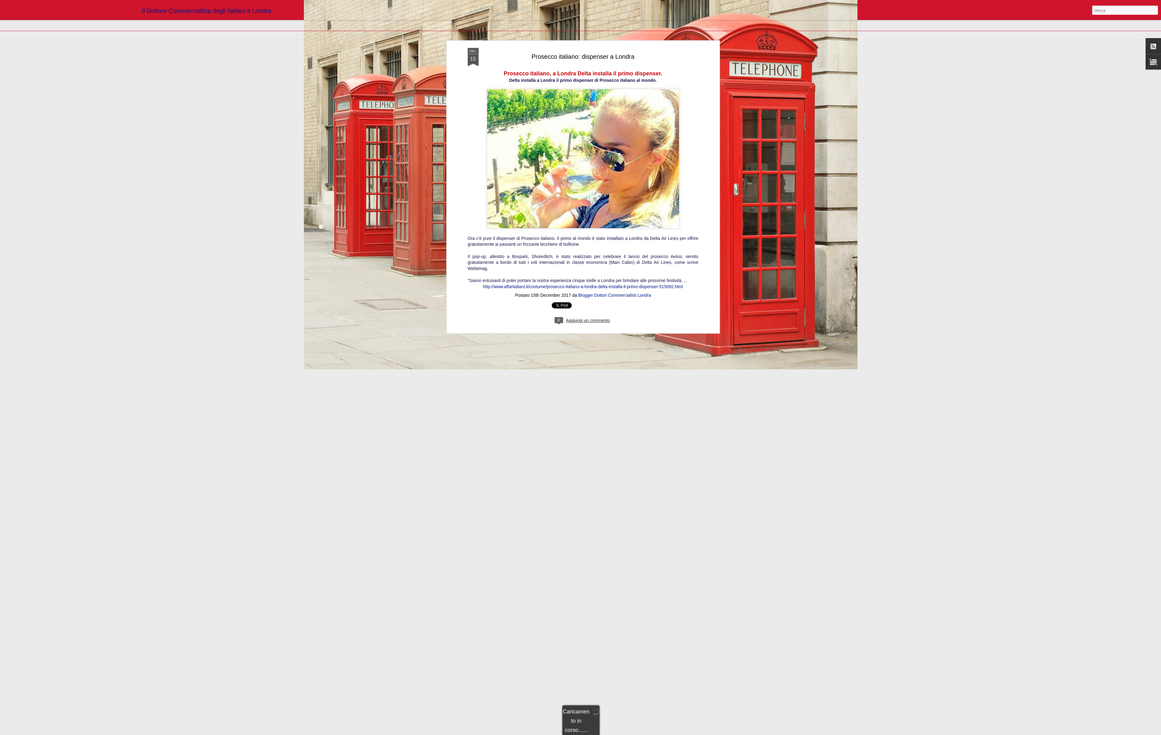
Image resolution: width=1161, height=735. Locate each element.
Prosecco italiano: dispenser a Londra (582, 33)
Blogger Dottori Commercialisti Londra (614, 272)
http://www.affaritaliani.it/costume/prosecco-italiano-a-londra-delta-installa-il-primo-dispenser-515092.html (583, 263)
